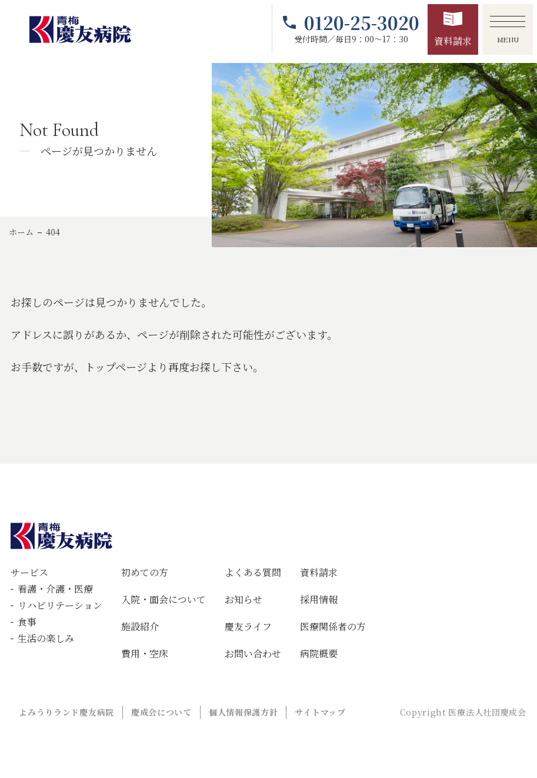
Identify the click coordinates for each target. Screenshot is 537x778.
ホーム (21, 232)
